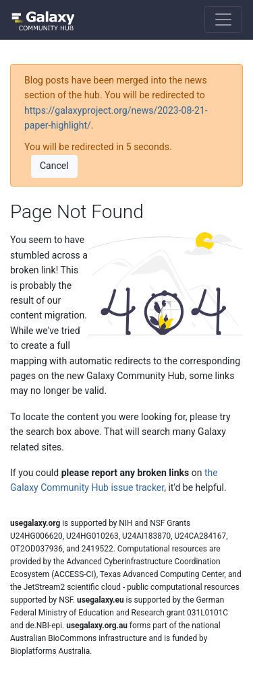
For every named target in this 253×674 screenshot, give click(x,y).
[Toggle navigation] (223, 19)
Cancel (54, 165)
